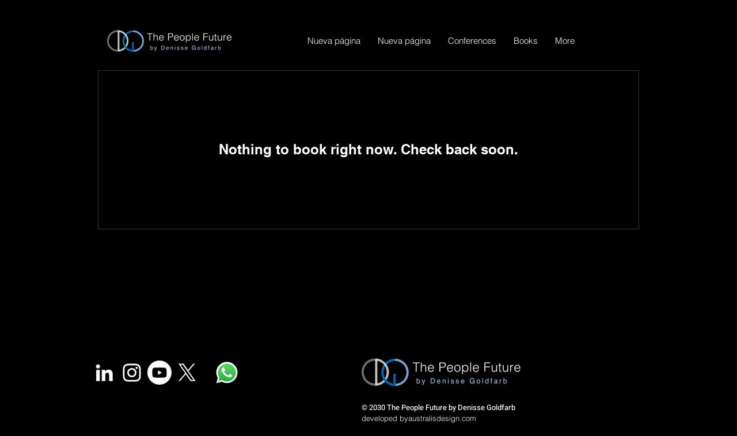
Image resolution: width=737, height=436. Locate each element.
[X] (187, 373)
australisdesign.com (442, 418)
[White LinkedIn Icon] (104, 373)
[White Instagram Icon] (132, 373)
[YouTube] (159, 373)
